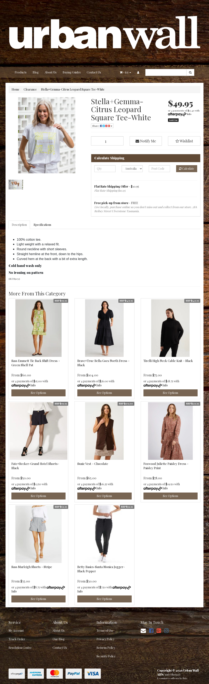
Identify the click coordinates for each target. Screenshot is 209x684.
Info (189, 114)
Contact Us (94, 72)
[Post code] (159, 168)
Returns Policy (106, 648)
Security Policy (106, 656)
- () (125, 72)
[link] (151, 630)
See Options (38, 393)
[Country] (132, 168)
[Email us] (143, 630)
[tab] (19, 225)
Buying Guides (72, 72)
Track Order (17, 639)
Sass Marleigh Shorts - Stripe (31, 567)
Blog (36, 72)
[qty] (104, 168)
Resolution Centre (20, 648)
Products (21, 72)
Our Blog (58, 639)
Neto (185, 678)
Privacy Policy (106, 639)
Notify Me (146, 141)
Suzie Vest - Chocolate (92, 464)
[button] (184, 141)
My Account (16, 631)
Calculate (186, 168)
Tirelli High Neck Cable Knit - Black (168, 361)
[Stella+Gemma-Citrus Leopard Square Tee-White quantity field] (107, 140)
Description (19, 225)
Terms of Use (105, 631)
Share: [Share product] (102, 125)
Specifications (42, 225)
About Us (51, 72)
